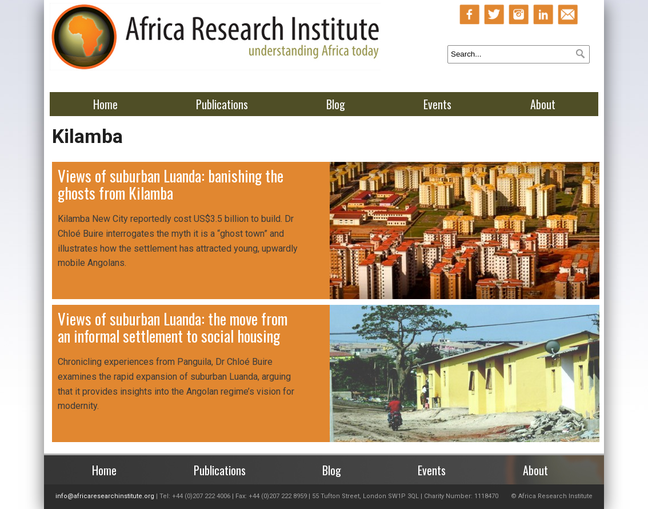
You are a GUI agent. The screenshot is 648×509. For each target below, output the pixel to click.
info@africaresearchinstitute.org (104, 496)
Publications (222, 104)
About (542, 104)
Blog (335, 104)
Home (105, 104)
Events (437, 104)
